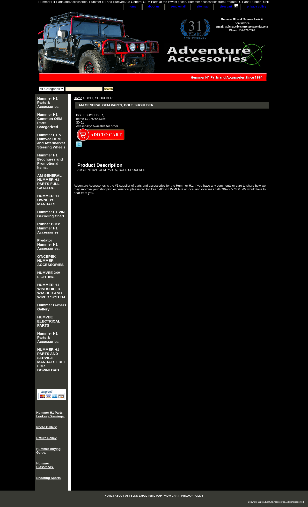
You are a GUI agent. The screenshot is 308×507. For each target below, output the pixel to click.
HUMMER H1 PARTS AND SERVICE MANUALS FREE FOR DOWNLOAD (51, 359)
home (132, 6)
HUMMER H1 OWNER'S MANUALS (48, 200)
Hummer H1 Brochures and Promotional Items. (50, 161)
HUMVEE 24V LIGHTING (48, 275)
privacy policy (256, 6)
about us (153, 6)
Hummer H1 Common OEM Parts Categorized (49, 120)
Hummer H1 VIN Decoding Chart (51, 214)
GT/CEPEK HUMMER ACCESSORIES (50, 260)
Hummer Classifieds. (45, 465)
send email (178, 6)
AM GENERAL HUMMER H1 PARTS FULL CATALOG (49, 181)
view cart (226, 6)
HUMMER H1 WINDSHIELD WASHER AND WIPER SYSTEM (51, 291)
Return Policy (46, 438)
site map (203, 6)
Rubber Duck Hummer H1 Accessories (48, 228)
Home (78, 98)
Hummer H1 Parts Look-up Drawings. (50, 414)
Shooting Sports (48, 478)
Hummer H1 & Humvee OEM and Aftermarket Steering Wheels (51, 141)
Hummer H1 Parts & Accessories (48, 102)
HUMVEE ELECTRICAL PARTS (48, 321)
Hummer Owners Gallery (51, 307)
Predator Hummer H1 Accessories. (48, 244)
